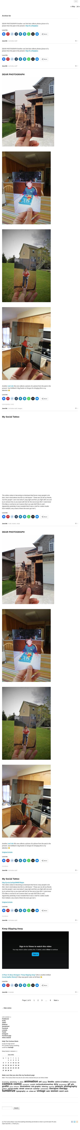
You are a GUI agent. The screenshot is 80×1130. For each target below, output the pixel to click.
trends (14, 523)
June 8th (4, 41)
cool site (10, 386)
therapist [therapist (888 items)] (53, 1088)
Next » (56, 1000)
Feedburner (5, 1019)
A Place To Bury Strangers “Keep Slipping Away (18, 975)
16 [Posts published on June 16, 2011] (11, 1065)
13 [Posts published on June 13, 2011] (3, 1065)
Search (16, 1108)
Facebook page (6, 1035)
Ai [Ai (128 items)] (18, 1082)
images (20, 408)
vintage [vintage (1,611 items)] (41, 1091)
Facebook (5, 1028)
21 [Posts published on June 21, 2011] (6, 1068)
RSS (77, 1122)
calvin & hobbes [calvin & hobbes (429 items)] (62, 1082)
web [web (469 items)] (48, 1091)
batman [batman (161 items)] (44, 1082)
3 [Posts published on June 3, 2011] (13, 1060)
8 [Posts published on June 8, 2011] (8, 1063)
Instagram (5, 1034)
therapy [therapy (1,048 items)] (63, 1088)
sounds (11, 992)
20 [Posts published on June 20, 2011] (3, 1068)
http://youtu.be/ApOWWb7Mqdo (13, 882)
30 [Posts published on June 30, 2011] (11, 1070)
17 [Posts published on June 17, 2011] (13, 1065)
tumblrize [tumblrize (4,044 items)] (8, 1091)
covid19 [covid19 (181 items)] (32, 1084)
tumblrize (5, 866)
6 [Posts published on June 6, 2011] (3, 1063)
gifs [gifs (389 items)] (72, 1084)
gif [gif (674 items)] (69, 1084)
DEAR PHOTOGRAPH (13, 74)
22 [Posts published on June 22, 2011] (8, 1068)
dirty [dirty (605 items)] (56, 1084)
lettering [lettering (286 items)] (45, 1086)
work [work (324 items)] (66, 1091)
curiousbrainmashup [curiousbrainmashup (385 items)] (44, 1084)
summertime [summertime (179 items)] (44, 1089)
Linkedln (4, 1030)
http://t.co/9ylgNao (31, 26)
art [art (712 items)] (40, 1082)
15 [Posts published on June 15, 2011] (8, 1065)
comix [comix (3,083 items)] (17, 1084)
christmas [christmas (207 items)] (72, 1082)
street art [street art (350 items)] (28, 1089)
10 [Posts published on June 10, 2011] (13, 1063)
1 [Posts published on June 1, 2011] (8, 1060)
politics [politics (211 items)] (4, 1089)
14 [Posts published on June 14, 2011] (6, 1065)
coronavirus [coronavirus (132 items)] (25, 1084)
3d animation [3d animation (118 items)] (5, 1082)
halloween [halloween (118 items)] (16, 1086)
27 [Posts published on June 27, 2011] (3, 1070)
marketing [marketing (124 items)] (51, 1086)
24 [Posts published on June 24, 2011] (13, 1068)
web (12, 404)
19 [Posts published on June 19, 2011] (18, 1065)
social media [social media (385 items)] (13, 1089)
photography (6, 404)
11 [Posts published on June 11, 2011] (16, 1063)
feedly (4, 1020)
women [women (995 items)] (54, 1091)
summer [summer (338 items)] (36, 1089)
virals (18, 523)
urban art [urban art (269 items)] (32, 1091)
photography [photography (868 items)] (70, 1086)
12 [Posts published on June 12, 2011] (18, 1063)
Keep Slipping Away (12, 928)
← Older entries (6, 1008)
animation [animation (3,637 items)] (31, 1081)
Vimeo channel (6, 1037)
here (3, 1077)
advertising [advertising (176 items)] (13, 1082)
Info (76, 1)
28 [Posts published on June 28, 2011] (6, 1070)
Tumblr (4, 1032)
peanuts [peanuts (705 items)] (59, 1086)
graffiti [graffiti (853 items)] (5, 1086)
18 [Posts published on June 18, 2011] (16, 1065)
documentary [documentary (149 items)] (63, 1084)
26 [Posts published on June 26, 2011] (18, 1068)
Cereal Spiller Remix (9, 977)
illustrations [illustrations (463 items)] (25, 1086)
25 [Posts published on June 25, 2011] (16, 1068)
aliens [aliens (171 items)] (21, 1082)
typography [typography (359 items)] (21, 1091)
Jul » (78, 6)
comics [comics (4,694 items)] (7, 1084)
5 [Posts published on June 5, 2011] (18, 1060)
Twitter (4, 1022)
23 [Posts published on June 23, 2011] (11, 1068)
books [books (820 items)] (51, 1082)
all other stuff (13, 41)
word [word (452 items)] (61, 1091)
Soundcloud (5, 1026)
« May (73, 6)
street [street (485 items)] (21, 1089)
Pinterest (4, 1024)
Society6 (10, 1047)
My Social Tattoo (10, 417)
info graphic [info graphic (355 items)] (36, 1086)
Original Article (7, 852)
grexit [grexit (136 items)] (11, 1086)
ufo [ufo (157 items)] (27, 1091)
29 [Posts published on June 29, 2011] (8, 1070)
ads (10, 523)
